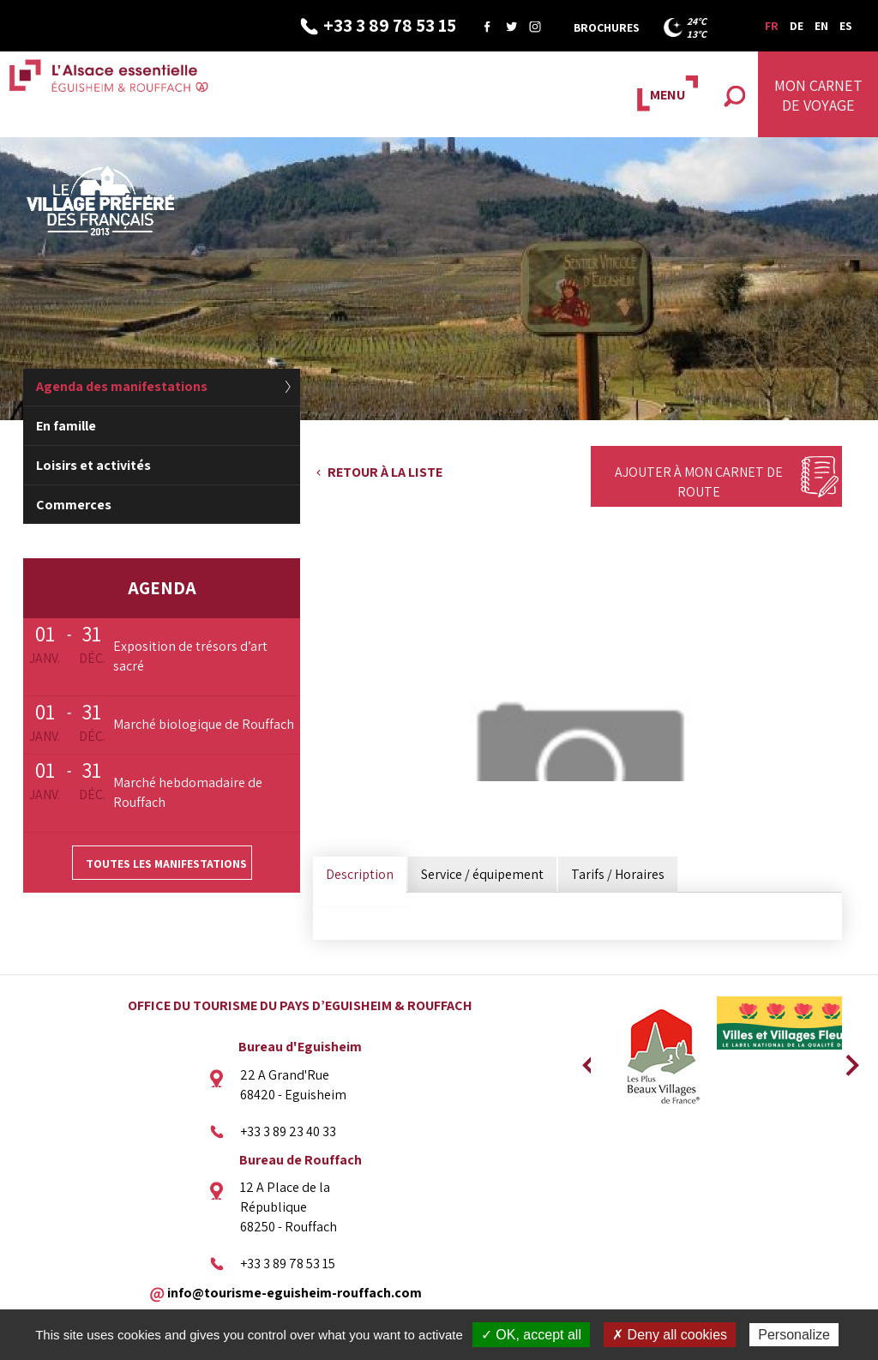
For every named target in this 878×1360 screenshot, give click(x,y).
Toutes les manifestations (166, 863)
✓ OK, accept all (531, 1334)
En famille (66, 426)
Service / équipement (482, 874)
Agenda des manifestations (121, 386)
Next (846, 1059)
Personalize (794, 1334)
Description (360, 874)
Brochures (607, 27)
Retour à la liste (385, 472)
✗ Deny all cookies (669, 1334)
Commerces (73, 505)
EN (821, 25)
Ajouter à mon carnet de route (699, 482)
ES (845, 25)
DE (796, 25)
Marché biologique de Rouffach (203, 724)
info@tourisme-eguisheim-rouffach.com (294, 1292)
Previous (586, 1059)
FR (772, 25)
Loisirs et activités (93, 465)
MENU (667, 95)
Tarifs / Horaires (618, 874)
